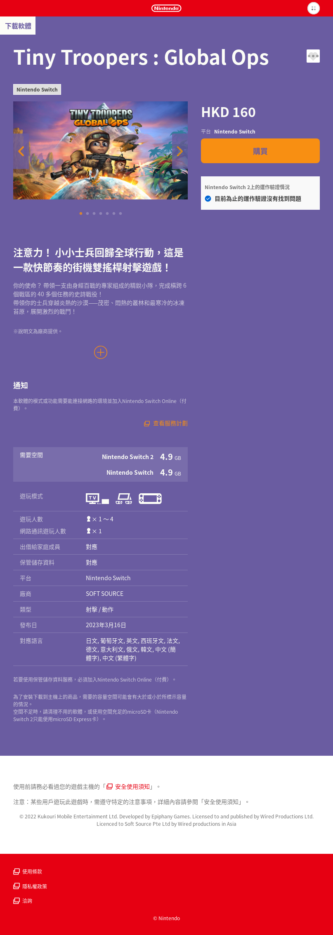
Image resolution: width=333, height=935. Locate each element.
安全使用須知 (128, 786)
